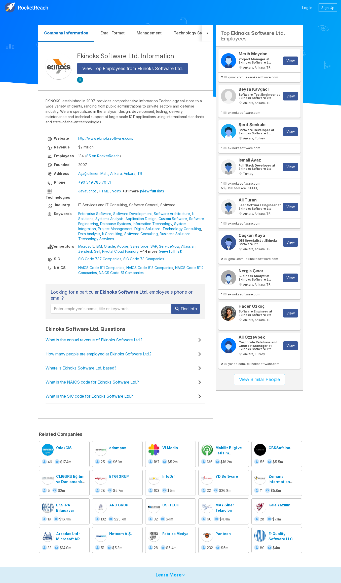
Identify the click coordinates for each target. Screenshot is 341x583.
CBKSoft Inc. (280, 448)
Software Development (132, 213)
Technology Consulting (182, 229)
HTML (104, 191)
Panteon (223, 534)
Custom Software (173, 219)
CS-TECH (170, 505)
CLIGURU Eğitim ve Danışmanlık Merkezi (70, 481)
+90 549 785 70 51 (94, 182)
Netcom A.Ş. (120, 534)
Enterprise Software (94, 213)
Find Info (186, 308)
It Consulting (112, 234)
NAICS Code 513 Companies (149, 268)
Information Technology (152, 224)
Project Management (115, 229)
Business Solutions (175, 234)
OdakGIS (64, 448)
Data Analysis (89, 234)
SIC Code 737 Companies (99, 259)
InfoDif (168, 476)
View (290, 61)
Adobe (122, 246)
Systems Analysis (109, 219)
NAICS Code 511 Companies (101, 268)
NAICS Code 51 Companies (121, 273)
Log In (307, 8)
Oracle (109, 246)
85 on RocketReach (103, 156)
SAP (153, 246)
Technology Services (96, 239)
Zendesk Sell (89, 251)
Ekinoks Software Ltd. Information (125, 56)
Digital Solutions (147, 229)
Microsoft (86, 246)
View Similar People (259, 379)
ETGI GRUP (119, 476)
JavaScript (87, 191)
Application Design (141, 219)
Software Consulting (141, 234)
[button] (207, 33)
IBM (99, 246)
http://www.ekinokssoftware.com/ (105, 138)
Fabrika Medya (175, 534)
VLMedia (170, 448)
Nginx (116, 191)
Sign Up (327, 8)
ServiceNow (169, 246)
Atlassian (188, 246)
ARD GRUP (118, 505)
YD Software (226, 476)
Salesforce (139, 246)
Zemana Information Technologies (281, 481)
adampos (117, 448)
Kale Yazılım (279, 505)
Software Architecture (172, 213)
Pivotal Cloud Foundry (120, 251)
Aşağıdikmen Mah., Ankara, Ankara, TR (110, 173)
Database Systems (115, 224)
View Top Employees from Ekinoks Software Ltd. (132, 68)
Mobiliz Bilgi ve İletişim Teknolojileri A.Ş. (230, 453)
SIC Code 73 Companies (143, 259)
